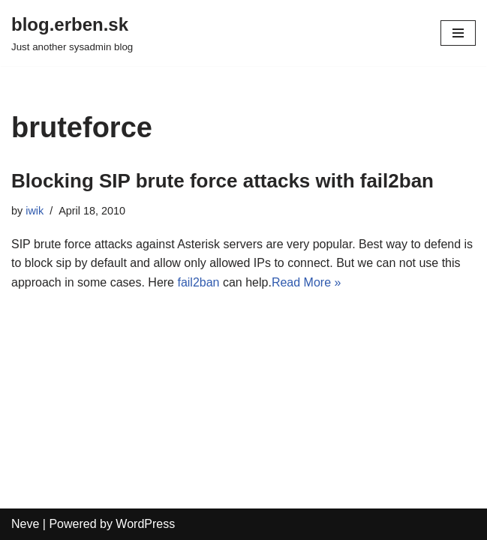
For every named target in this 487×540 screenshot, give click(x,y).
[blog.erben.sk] (72, 33)
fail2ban (198, 282)
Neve (25, 524)
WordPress (145, 524)
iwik (35, 211)
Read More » (306, 282)
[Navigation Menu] (458, 33)
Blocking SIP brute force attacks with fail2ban (222, 181)
